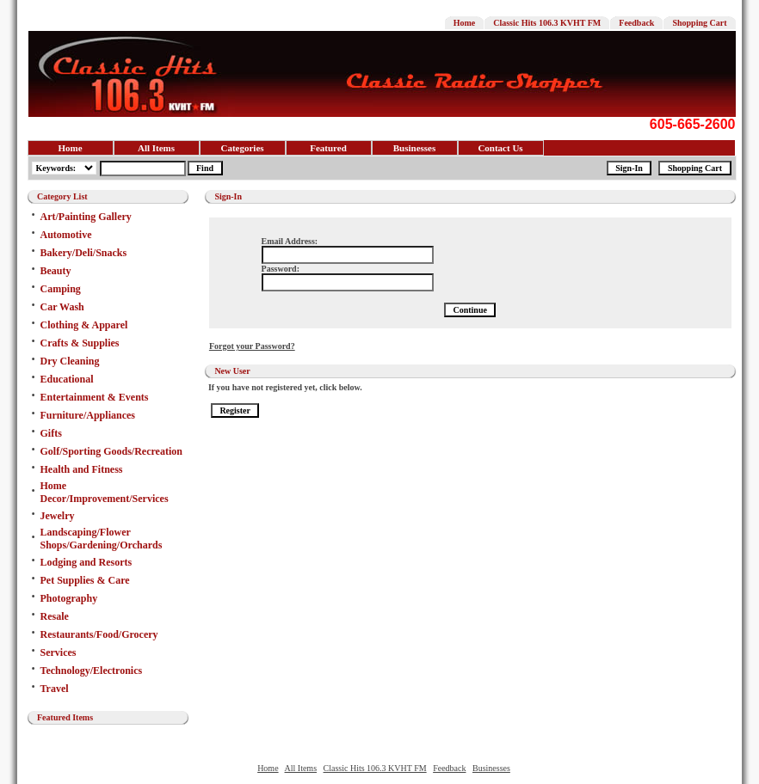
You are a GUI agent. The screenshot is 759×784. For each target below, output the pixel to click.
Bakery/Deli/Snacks (83, 253)
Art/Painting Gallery (86, 217)
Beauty (55, 271)
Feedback (636, 23)
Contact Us (500, 148)
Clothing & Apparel (84, 325)
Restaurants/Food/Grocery (99, 634)
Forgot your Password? (252, 346)
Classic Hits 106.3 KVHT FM (547, 23)
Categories (241, 148)
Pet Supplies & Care (85, 580)
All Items (156, 148)
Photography (69, 598)
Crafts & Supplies (80, 343)
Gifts (51, 433)
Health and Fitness (81, 469)
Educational (67, 379)
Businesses (414, 148)
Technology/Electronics (91, 671)
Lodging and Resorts (86, 562)
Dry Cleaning (70, 361)
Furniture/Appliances (87, 415)
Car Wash (62, 307)
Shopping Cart (699, 23)
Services (58, 652)
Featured (328, 148)
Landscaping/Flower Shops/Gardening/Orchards (101, 538)
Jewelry (57, 516)
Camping (60, 289)
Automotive (66, 235)
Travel (54, 689)
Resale (54, 616)
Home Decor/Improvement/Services (104, 492)
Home (465, 23)
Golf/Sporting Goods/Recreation (111, 451)
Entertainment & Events (94, 397)
